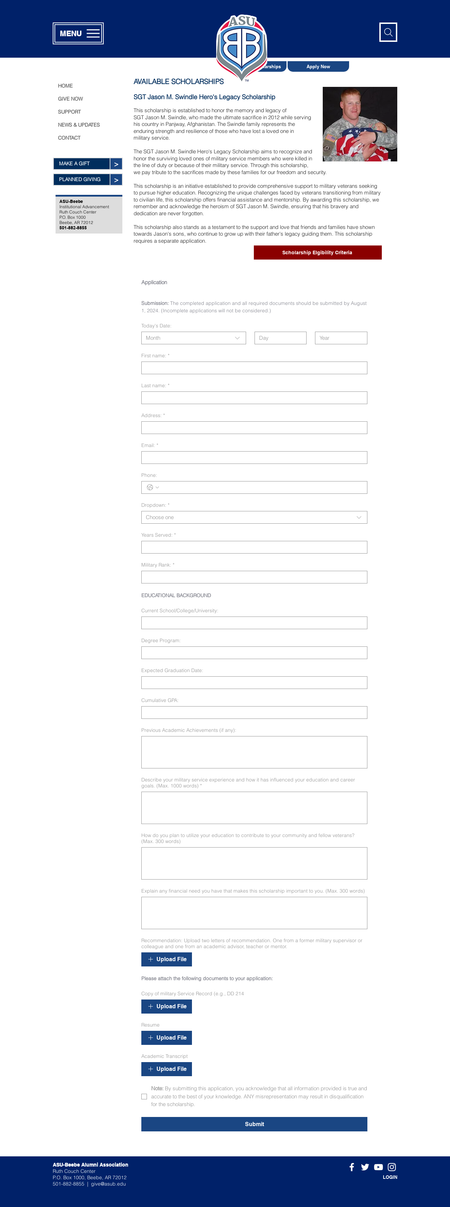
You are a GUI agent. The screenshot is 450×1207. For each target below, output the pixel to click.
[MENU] (78, 33)
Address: (153, 416)
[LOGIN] (379, 1177)
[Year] (339, 338)
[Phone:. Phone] (261, 487)
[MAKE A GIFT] (81, 164)
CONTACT (69, 138)
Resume (150, 1025)
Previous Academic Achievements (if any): (188, 730)
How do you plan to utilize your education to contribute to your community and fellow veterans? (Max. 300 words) (247, 838)
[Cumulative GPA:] (252, 713)
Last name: (155, 386)
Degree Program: (161, 641)
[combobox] (193, 338)
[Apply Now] (318, 66)
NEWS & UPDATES (79, 125)
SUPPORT (69, 112)
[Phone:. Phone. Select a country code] (153, 487)
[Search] (388, 32)
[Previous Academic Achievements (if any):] (254, 752)
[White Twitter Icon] (365, 1167)
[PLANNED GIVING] (81, 179)
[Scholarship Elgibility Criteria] (318, 252)
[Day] (278, 338)
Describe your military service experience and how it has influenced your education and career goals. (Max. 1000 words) (248, 783)
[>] (116, 164)
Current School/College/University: (179, 611)
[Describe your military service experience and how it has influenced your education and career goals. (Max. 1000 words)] (254, 808)
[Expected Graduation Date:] (252, 683)
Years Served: (158, 535)
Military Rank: (157, 565)
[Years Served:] (252, 547)
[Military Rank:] (252, 577)
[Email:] (252, 458)
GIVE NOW (70, 99)
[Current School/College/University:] (252, 623)
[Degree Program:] (252, 653)
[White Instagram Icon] (391, 1167)
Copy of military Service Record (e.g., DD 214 (192, 994)
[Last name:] (252, 398)
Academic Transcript (164, 1056)
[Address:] (252, 428)
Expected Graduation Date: (172, 670)
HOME (65, 86)
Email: (149, 445)
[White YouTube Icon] (378, 1167)
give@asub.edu (108, 1184)
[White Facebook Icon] (351, 1167)
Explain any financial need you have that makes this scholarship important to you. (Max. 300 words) (253, 891)
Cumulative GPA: (160, 700)
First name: (155, 356)
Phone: (149, 475)
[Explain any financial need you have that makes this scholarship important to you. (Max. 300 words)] (254, 913)
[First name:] (252, 368)
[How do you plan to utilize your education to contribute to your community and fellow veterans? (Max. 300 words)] (254, 863)
